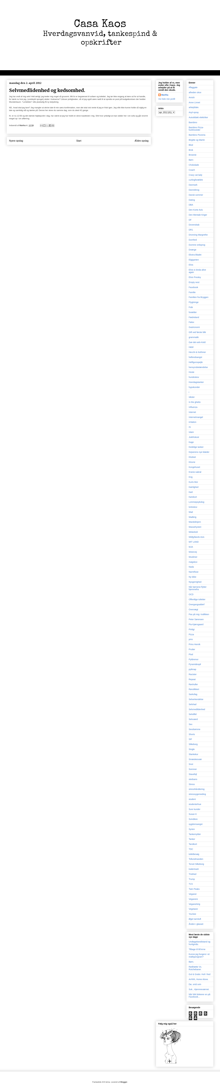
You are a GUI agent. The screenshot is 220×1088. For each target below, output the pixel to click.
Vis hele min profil (166, 99)
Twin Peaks (194, 889)
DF (190, 220)
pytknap (192, 669)
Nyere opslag (16, 140)
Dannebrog (194, 190)
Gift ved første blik (197, 332)
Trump (192, 879)
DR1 (191, 230)
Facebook (193, 287)
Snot (191, 764)
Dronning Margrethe (198, 235)
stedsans (193, 779)
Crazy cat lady (195, 175)
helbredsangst (195, 357)
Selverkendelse (196, 699)
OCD (191, 594)
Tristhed (192, 874)
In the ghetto (195, 402)
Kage (191, 442)
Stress (192, 784)
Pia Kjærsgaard (196, 624)
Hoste (191, 372)
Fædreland (194, 317)
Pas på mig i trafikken (199, 614)
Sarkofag (193, 694)
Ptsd (191, 654)
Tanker (192, 839)
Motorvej (193, 552)
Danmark (193, 185)
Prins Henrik (194, 644)
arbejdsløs (194, 107)
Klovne (192, 462)
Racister (193, 674)
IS (190, 427)
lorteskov (193, 507)
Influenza (193, 407)
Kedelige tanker (196, 447)
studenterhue (195, 804)
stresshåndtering (197, 789)
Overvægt (193, 609)
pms (191, 639)
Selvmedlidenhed (197, 709)
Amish (192, 97)
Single (192, 749)
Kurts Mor (193, 482)
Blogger (123, 1082)
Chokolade (194, 165)
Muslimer (193, 557)
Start (78, 140)
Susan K (193, 814)
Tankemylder (195, 834)
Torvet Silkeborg (196, 864)
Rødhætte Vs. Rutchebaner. (195, 968)
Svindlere (193, 819)
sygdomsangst (195, 824)
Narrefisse (194, 572)
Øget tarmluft (195, 919)
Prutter (192, 649)
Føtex (191, 322)
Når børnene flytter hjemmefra (198, 588)
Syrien (192, 829)
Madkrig (192, 517)
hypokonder (194, 387)
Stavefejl (193, 774)
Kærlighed (194, 487)
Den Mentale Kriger (198, 215)
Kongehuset (194, 467)
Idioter (192, 397)
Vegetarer (193, 909)
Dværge (192, 249)
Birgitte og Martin (197, 140)
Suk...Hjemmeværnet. (199, 989)
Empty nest (194, 282)
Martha (164, 95)
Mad (191, 512)
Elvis (191, 265)
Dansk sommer (196, 195)
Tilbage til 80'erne (197, 949)
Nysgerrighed (195, 582)
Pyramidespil (195, 664)
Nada (191, 567)
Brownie (193, 155)
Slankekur (193, 754)
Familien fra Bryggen (198, 297)
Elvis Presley (195, 277)
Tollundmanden (196, 859)
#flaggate (193, 87)
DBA (191, 205)
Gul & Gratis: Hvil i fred (199, 974)
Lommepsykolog (196, 502)
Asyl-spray (194, 112)
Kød (191, 492)
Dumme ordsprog (197, 245)
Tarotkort (193, 844)
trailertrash (194, 869)
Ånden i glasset (196, 924)
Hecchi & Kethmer (197, 352)
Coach (192, 170)
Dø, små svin (195, 984)
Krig (191, 477)
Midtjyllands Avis (196, 537)
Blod (191, 145)
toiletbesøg (194, 854)
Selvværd (193, 719)
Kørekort (193, 497)
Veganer (193, 894)
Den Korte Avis (196, 210)
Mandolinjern (195, 522)
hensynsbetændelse (198, 367)
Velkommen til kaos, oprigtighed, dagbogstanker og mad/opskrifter (44, 73)
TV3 (191, 884)
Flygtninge (194, 302)
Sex (190, 724)
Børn (191, 160)
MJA (191, 547)
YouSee (192, 914)
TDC (191, 849)
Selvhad (193, 704)
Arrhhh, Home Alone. (199, 979)
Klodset (192, 457)
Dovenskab (194, 225)
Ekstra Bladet (195, 255)
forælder (193, 312)
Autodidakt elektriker (198, 117)
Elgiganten (194, 260)
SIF (190, 739)
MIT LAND (194, 542)
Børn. (191, 962)
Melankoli (193, 532)
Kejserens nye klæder (199, 452)
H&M (191, 347)
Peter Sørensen (196, 619)
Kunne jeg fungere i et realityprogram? (199, 955)
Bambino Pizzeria (197, 135)
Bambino (193, 122)
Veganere (193, 899)
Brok (191, 150)
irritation (192, 422)
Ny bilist (192, 577)
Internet (192, 412)
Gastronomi (194, 327)
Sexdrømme (194, 729)
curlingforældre (196, 180)
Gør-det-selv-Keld (197, 342)
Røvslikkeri (194, 689)
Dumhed (193, 240)
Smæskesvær (195, 759)
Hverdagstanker (196, 382)
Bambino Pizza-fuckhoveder (196, 128)
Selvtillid (193, 714)
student (192, 799)
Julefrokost (194, 437)
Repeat (192, 679)
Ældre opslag (142, 140)
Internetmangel (196, 417)
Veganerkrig (194, 904)
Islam (191, 432)
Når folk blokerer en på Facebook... (199, 995)
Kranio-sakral (195, 472)
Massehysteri (195, 527)
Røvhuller (193, 684)
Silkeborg (193, 744)
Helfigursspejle (196, 362)
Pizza (191, 634)
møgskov (193, 562)
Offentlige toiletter (197, 599)
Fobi (191, 307)
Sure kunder (194, 809)
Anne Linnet (194, 102)
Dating (192, 200)
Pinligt (192, 629)
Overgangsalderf (197, 604)
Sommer (193, 769)
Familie (192, 292)
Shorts (192, 734)
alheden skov (195, 92)
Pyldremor (194, 659)
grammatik (194, 337)
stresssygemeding (197, 794)
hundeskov (194, 377)
